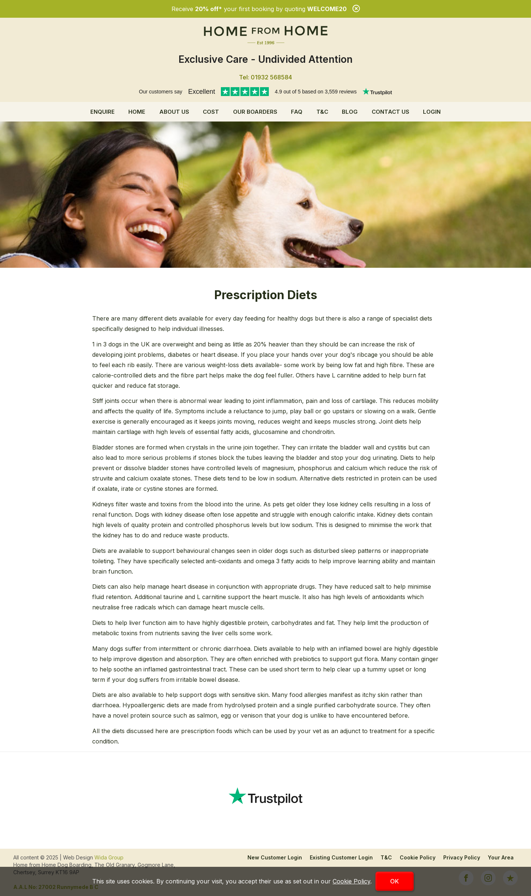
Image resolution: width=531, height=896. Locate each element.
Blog (350, 111)
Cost (211, 111)
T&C (322, 111)
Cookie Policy (417, 857)
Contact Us (390, 111)
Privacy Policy (461, 857)
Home (136, 111)
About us (174, 111)
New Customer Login (274, 857)
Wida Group (109, 857)
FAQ (296, 111)
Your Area (501, 857)
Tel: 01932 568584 (265, 77)
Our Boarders (255, 111)
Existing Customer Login (341, 857)
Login (432, 111)
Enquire (102, 111)
